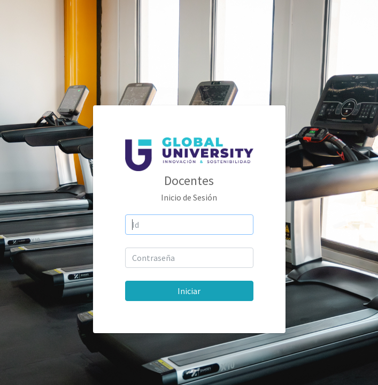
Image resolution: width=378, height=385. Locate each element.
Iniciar (189, 291)
